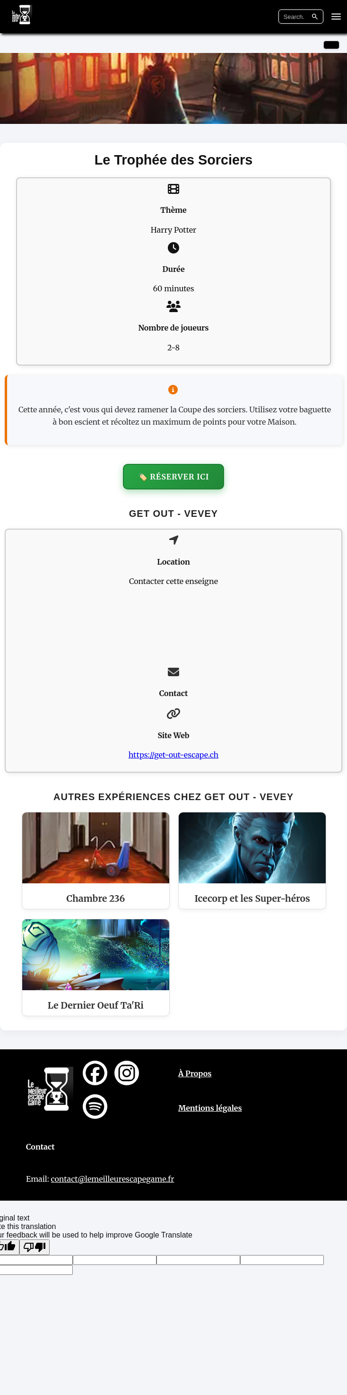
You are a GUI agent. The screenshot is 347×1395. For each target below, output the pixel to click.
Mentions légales (210, 1108)
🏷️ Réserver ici (173, 476)
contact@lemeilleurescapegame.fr (112, 1179)
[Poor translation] (34, 1247)
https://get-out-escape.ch (173, 754)
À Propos (195, 1073)
